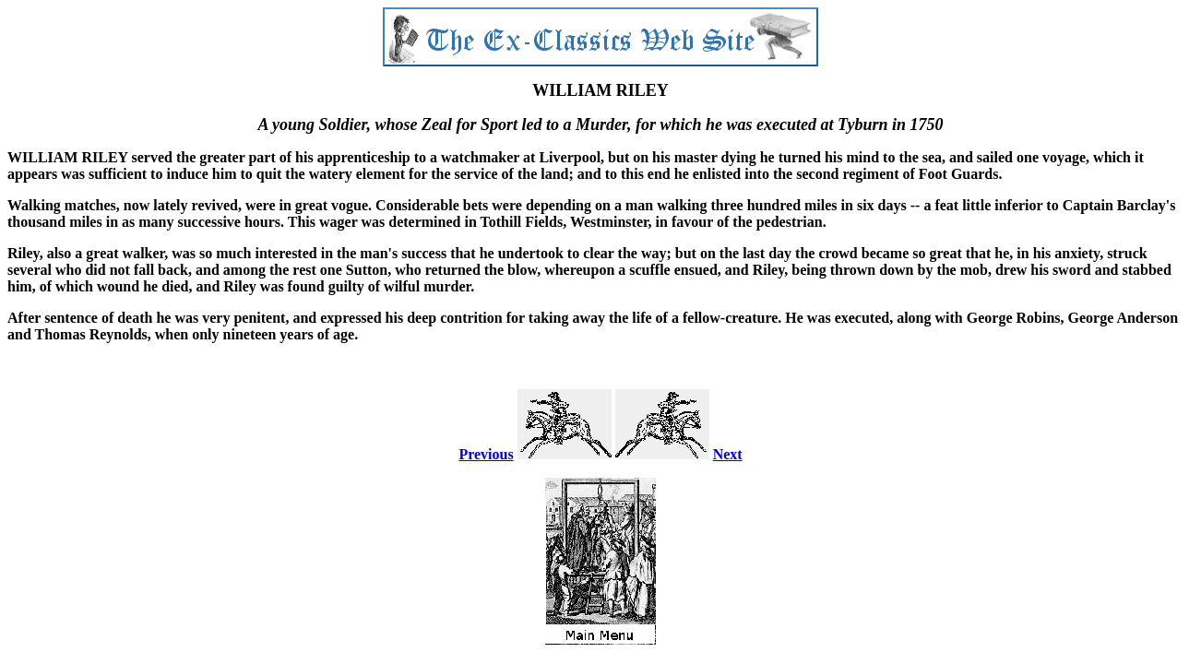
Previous (485, 454)
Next (728, 454)
